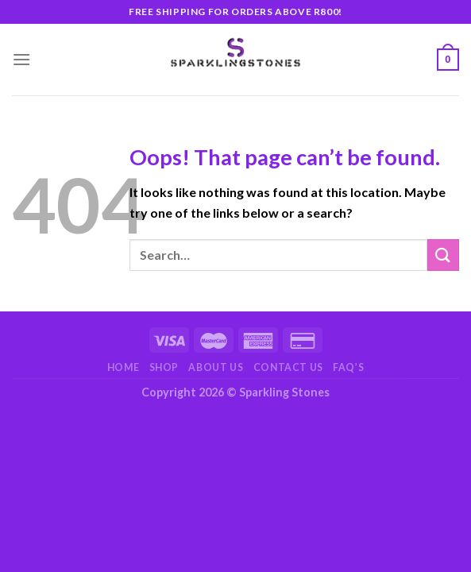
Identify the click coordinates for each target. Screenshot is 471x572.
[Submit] (443, 254)
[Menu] (21, 59)
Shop (164, 367)
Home (123, 367)
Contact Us (288, 367)
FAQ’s (348, 367)
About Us (215, 367)
